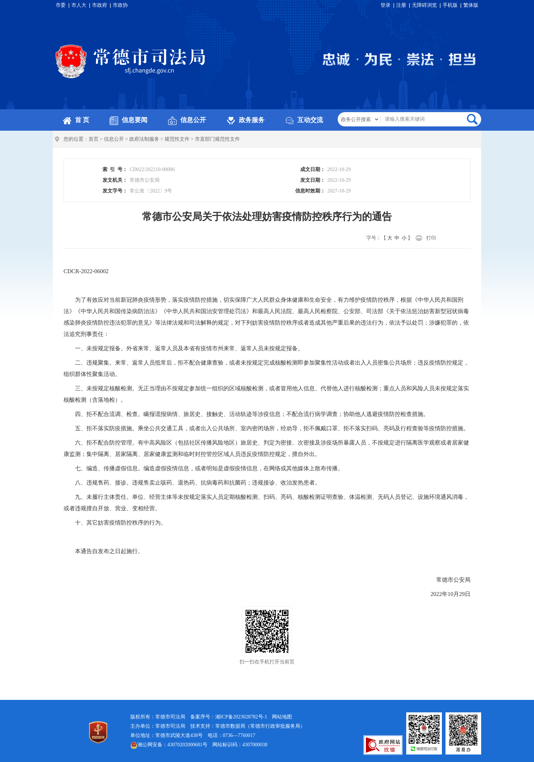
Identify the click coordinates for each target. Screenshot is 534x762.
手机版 (450, 5)
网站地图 (282, 717)
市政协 (120, 5)
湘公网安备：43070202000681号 (168, 745)
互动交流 (304, 120)
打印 (431, 238)
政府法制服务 (144, 139)
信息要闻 (128, 120)
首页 (94, 139)
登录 (386, 5)
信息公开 (187, 120)
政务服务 (246, 120)
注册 (401, 5)
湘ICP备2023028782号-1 (241, 717)
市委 (61, 5)
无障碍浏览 (424, 5)
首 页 (76, 120)
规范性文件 (177, 139)
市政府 (99, 5)
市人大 (78, 5)
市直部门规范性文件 (217, 139)
